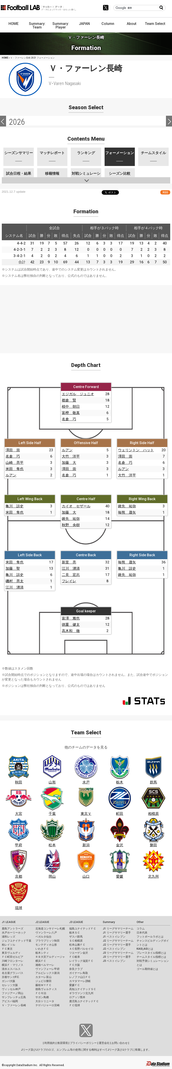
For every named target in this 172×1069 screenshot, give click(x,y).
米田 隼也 (15, 469)
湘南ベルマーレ (44, 964)
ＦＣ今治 (40, 993)
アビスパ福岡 (10, 1001)
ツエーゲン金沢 (78, 952)
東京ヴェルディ (11, 952)
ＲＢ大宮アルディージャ (50, 956)
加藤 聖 (13, 568)
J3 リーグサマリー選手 (117, 956)
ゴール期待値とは (147, 969)
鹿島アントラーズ (12, 928)
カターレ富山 (43, 977)
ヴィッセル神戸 (11, 989)
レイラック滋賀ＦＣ (81, 960)
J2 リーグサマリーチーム (118, 940)
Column (107, 24)
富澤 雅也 (71, 618)
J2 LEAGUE (42, 922)
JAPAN (84, 24)
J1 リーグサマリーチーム (118, 928)
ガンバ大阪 (8, 981)
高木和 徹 (71, 631)
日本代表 (142, 932)
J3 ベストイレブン (114, 960)
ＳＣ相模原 (76, 940)
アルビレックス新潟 (47, 973)
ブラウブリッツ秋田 (47, 940)
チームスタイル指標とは (151, 956)
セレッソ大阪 (10, 985)
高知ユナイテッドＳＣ (82, 989)
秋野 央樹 (71, 525)
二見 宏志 (71, 575)
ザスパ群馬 (76, 936)
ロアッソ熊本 (77, 997)
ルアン (11, 475)
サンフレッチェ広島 (14, 997)
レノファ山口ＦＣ (80, 977)
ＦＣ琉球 (74, 1005)
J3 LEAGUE (76, 922)
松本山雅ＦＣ (77, 944)
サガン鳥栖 (42, 997)
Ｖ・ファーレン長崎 (14, 1005)
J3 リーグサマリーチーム (118, 952)
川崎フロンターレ (12, 960)
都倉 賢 (69, 400)
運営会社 (104, 1043)
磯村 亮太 (15, 581)
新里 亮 (69, 562)
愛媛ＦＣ (74, 985)
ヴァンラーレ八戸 (46, 932)
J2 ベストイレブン (114, 948)
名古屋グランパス (12, 973)
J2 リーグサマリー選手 (117, 944)
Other (140, 922)
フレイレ (69, 581)
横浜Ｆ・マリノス (12, 964)
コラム (141, 928)
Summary (109, 922)
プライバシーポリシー (83, 1043)
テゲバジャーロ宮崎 (47, 1005)
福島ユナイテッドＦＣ (82, 928)
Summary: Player (60, 25)
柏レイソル (8, 944)
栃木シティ (42, 952)
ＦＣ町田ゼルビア (12, 956)
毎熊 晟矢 (127, 512)
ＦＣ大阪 (74, 964)
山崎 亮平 (15, 462)
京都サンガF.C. (10, 977)
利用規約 (49, 1043)
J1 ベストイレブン (114, 936)
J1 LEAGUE (9, 922)
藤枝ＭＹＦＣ (43, 985)
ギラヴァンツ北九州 (81, 993)
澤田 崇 (13, 450)
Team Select (155, 24)
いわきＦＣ (42, 948)
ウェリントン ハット (136, 450)
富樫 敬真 (71, 413)
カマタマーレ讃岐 (80, 981)
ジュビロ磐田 (43, 981)
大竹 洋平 (71, 456)
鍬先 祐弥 (71, 519)
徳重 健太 (71, 624)
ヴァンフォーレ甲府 (47, 969)
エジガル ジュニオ (78, 394)
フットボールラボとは (150, 936)
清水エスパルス (11, 969)
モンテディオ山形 (46, 944)
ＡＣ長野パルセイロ (81, 948)
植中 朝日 (71, 406)
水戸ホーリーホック (14, 932)
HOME (14, 24)
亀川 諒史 (15, 506)
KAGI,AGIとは (145, 948)
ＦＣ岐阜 (74, 956)
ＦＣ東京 (7, 948)
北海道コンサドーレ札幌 (50, 928)
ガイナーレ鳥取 (78, 973)
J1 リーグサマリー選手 (117, 932)
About (131, 24)
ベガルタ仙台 (43, 936)
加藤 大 (69, 462)
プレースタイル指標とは (151, 952)
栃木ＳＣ (74, 932)
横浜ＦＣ (40, 960)
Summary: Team (37, 25)
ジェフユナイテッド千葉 (16, 940)
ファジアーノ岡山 (12, 993)
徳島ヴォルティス (46, 989)
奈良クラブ (76, 969)
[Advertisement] (86, 316)
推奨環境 (62, 1043)
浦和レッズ (8, 936)
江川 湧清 (15, 587)
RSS (165, 192)
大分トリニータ (44, 1001)
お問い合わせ (120, 1043)
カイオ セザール (76, 506)
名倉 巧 (69, 419)
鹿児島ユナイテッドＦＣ (84, 1001)
